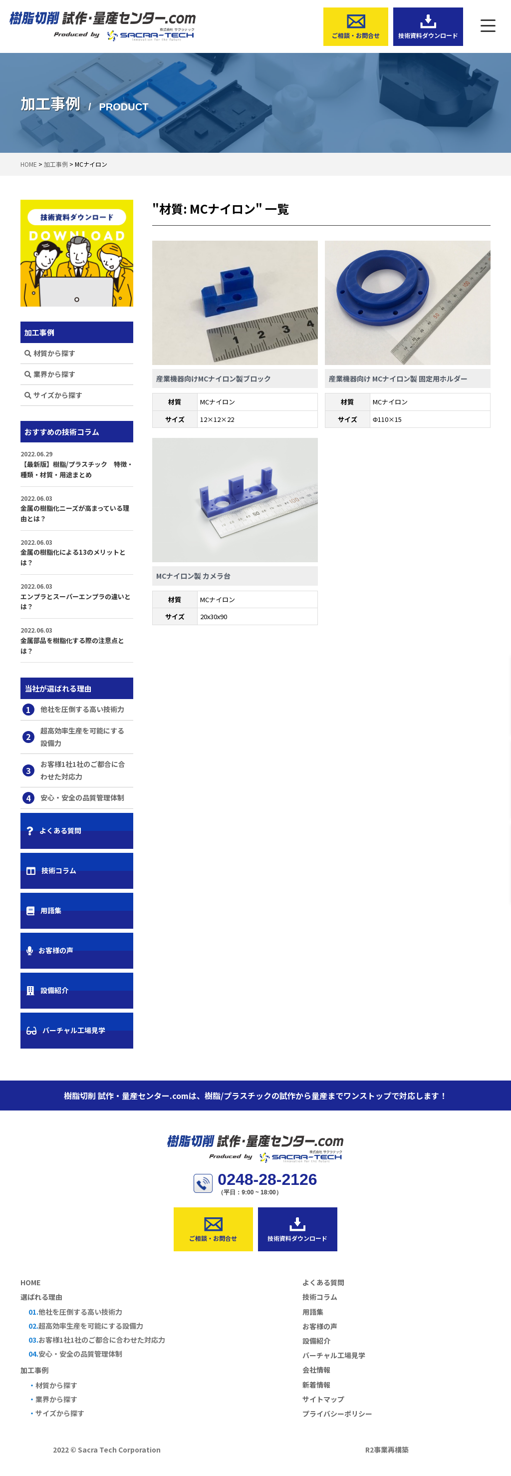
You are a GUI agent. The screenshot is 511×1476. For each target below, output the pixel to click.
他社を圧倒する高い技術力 (73, 710)
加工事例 (34, 1370)
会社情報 (316, 1370)
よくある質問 (53, 830)
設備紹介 (47, 990)
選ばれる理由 (41, 1297)
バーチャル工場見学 (65, 1030)
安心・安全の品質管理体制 (73, 798)
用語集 (43, 910)
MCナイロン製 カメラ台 (193, 576)
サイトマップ (323, 1399)
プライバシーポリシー (337, 1414)
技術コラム (51, 870)
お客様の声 (49, 950)
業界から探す (49, 374)
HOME (30, 1282)
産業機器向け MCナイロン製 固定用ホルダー (398, 378)
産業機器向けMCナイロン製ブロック (213, 378)
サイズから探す (53, 395)
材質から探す (49, 353)
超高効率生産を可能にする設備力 (73, 737)
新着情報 (316, 1385)
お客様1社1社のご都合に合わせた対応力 (73, 770)
